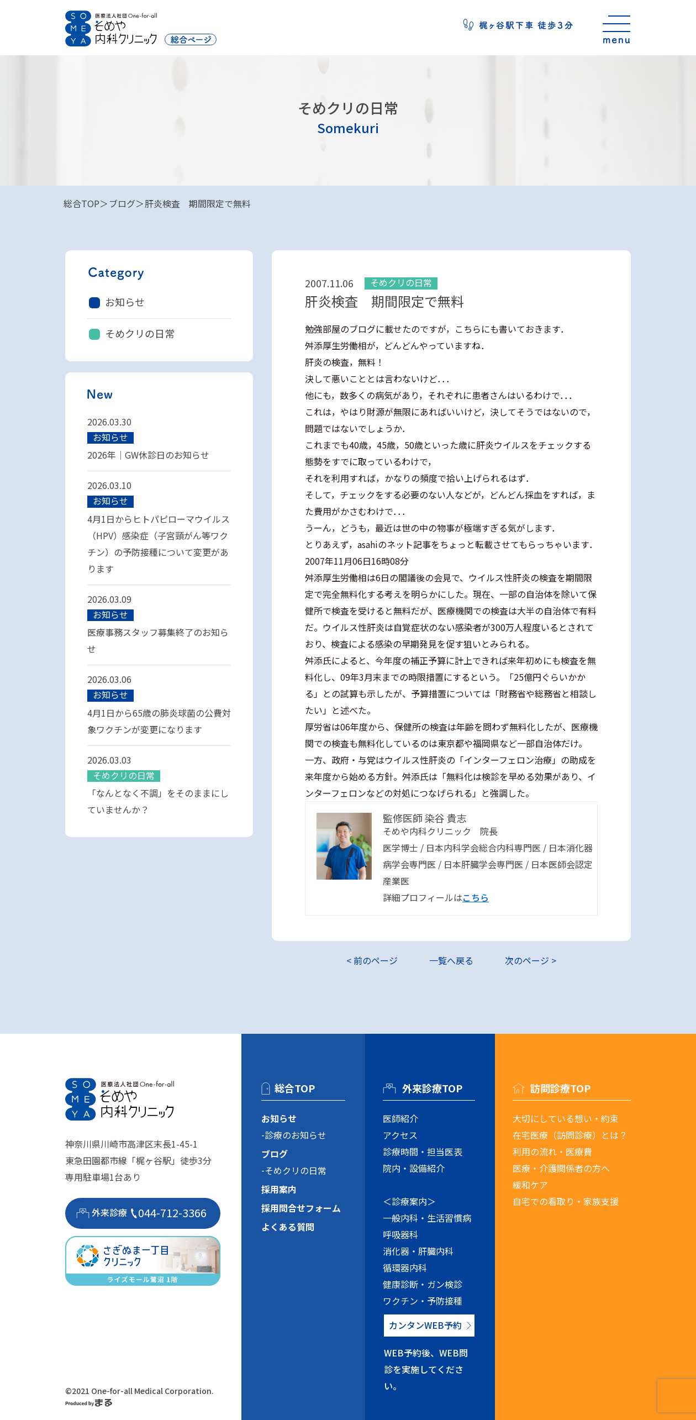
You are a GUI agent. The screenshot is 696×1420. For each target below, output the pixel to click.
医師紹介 (400, 1118)
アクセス (400, 1135)
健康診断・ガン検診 (422, 1284)
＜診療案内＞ (409, 1201)
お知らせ (125, 301)
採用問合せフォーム (301, 1207)
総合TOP (81, 203)
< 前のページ (372, 960)
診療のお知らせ (295, 1135)
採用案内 (279, 1189)
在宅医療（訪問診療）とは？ (570, 1135)
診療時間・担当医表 (422, 1151)
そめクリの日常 (140, 333)
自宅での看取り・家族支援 (566, 1201)
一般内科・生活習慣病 (427, 1217)
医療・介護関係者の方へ (561, 1168)
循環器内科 (405, 1267)
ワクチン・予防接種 (422, 1300)
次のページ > (530, 960)
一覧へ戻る (451, 960)
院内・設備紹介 (414, 1168)
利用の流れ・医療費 (552, 1151)
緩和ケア (530, 1184)
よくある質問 (287, 1226)
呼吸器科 (400, 1234)
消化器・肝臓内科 (418, 1251)
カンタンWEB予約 (425, 1325)
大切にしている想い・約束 (566, 1118)
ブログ (122, 203)
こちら (475, 897)
